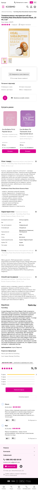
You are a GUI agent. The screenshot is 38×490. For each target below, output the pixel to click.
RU (35, 2)
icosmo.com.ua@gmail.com (11, 462)
